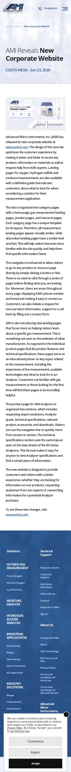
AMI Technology (49, 651)
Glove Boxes (13, 659)
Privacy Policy (48, 667)
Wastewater (14, 708)
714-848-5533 (47, 8)
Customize (36, 741)
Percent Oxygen (16, 582)
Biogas (10, 652)
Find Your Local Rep (49, 659)
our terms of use (19, 731)
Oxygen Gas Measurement (17, 566)
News (43, 644)
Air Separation (15, 672)
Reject (35, 752)
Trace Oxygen (14, 576)
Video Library (47, 593)
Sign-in (44, 614)
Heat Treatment (16, 666)
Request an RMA (49, 607)
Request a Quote (49, 567)
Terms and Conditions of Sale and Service (49, 690)
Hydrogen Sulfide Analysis (15, 619)
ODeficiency (14, 589)
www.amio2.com (17, 147)
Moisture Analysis (14, 602)
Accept (35, 763)
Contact (44, 600)
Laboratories (14, 701)
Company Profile (49, 638)
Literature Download (46, 585)
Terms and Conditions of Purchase (47, 677)
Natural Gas (13, 645)
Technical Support (45, 576)
